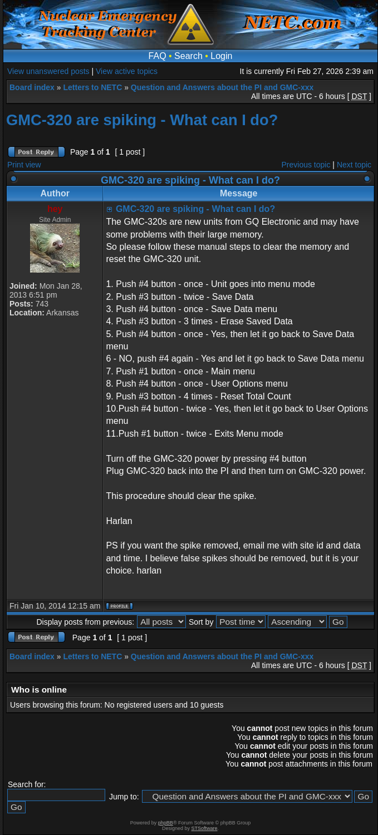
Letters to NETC (92, 87)
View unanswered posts (48, 71)
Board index (32, 87)
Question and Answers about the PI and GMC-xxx (222, 87)
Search (188, 56)
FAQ (157, 56)
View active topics (127, 71)
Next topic (354, 164)
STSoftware (205, 828)
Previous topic (306, 164)
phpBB (165, 823)
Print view (24, 164)
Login (221, 56)
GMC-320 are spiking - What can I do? (142, 120)
